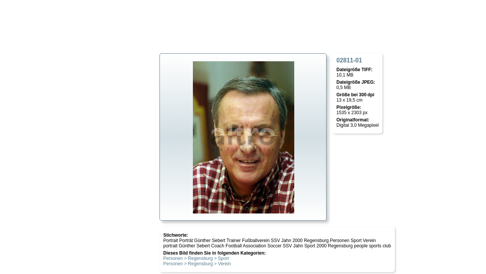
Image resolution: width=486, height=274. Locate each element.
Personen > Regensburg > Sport (196, 258)
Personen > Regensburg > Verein (197, 263)
